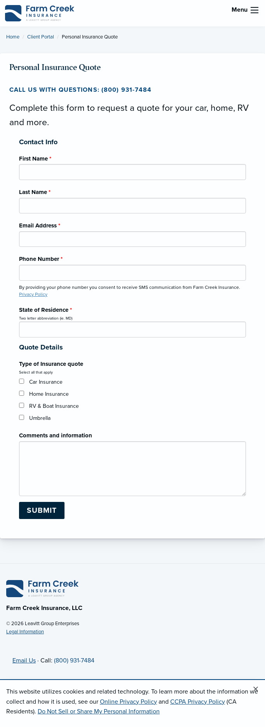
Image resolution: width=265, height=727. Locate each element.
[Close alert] (256, 689)
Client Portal (40, 37)
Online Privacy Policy (128, 702)
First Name (35, 158)
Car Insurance (46, 382)
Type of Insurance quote (51, 363)
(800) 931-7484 (74, 660)
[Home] (42, 588)
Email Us (24, 660)
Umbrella (40, 418)
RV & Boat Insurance (54, 406)
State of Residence (45, 309)
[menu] (254, 10)
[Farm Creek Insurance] (39, 13)
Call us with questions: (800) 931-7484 (80, 90)
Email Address (39, 225)
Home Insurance (49, 394)
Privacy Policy (33, 294)
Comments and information (55, 435)
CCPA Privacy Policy (197, 702)
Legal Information (25, 632)
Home (12, 37)
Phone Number (41, 258)
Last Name (35, 192)
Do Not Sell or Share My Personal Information (99, 711)
